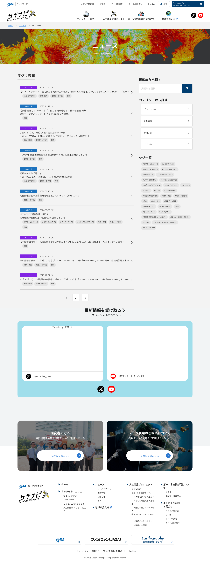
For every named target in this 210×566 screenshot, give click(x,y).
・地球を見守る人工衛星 (143, 496)
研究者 (102, 4)
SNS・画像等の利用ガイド (114, 551)
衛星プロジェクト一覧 (141, 492)
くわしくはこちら (60, 455)
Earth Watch (68, 499)
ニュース (22, 25)
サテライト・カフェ (71, 491)
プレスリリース (104, 488)
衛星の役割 (136, 488)
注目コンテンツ (70, 495)
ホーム (10, 25)
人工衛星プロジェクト (141, 484)
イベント (101, 500)
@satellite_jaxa (42, 376)
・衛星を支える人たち (142, 521)
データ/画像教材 (135, 4)
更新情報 (101, 492)
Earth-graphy (181, 4)
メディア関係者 (87, 4)
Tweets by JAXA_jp (62, 327)
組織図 (168, 492)
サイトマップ (22, 4)
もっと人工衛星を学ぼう (73, 503)
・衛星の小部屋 (139, 525)
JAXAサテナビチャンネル (132, 376)
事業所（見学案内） (174, 496)
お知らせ (101, 496)
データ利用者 (117, 4)
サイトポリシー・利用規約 (88, 551)
